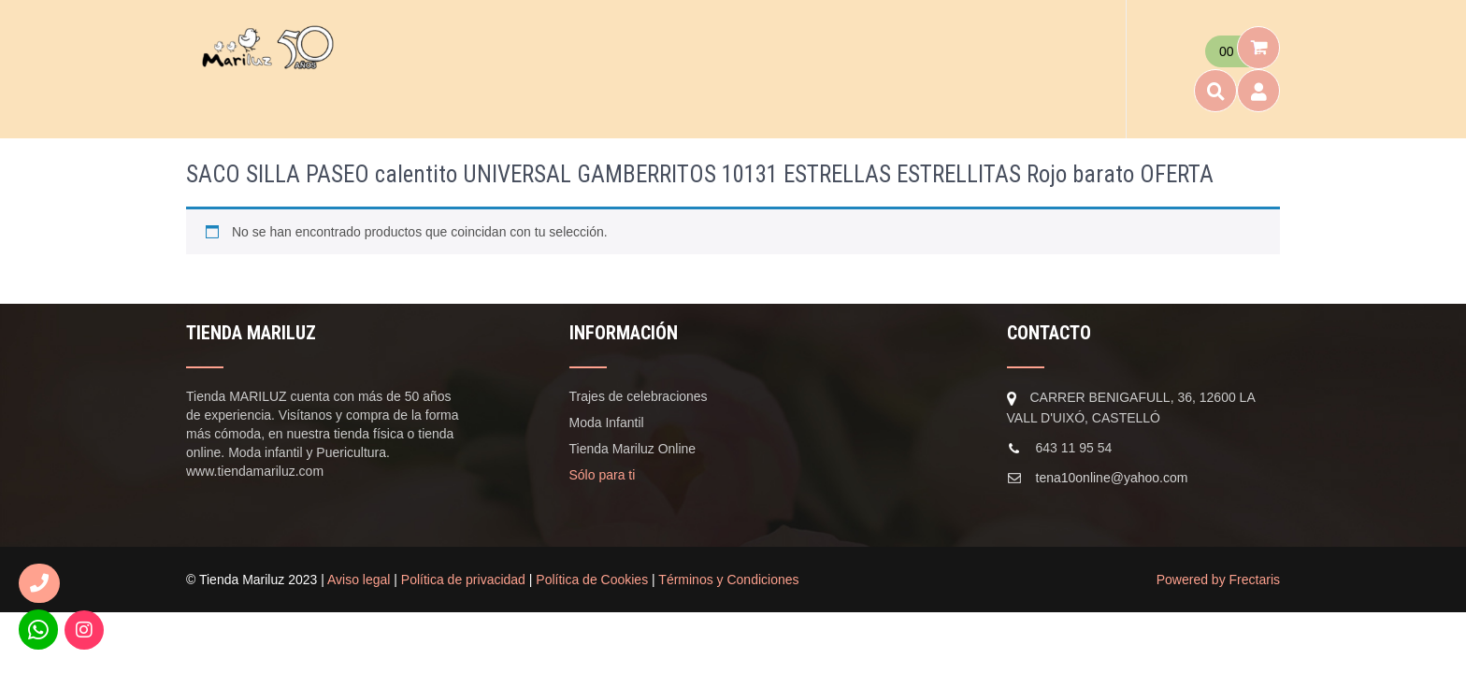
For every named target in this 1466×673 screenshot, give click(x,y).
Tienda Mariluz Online (633, 448)
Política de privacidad (463, 579)
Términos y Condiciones (728, 579)
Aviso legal (358, 579)
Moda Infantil (606, 422)
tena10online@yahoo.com (1112, 477)
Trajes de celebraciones (638, 396)
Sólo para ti (602, 474)
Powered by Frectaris (1218, 579)
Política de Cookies (592, 579)
